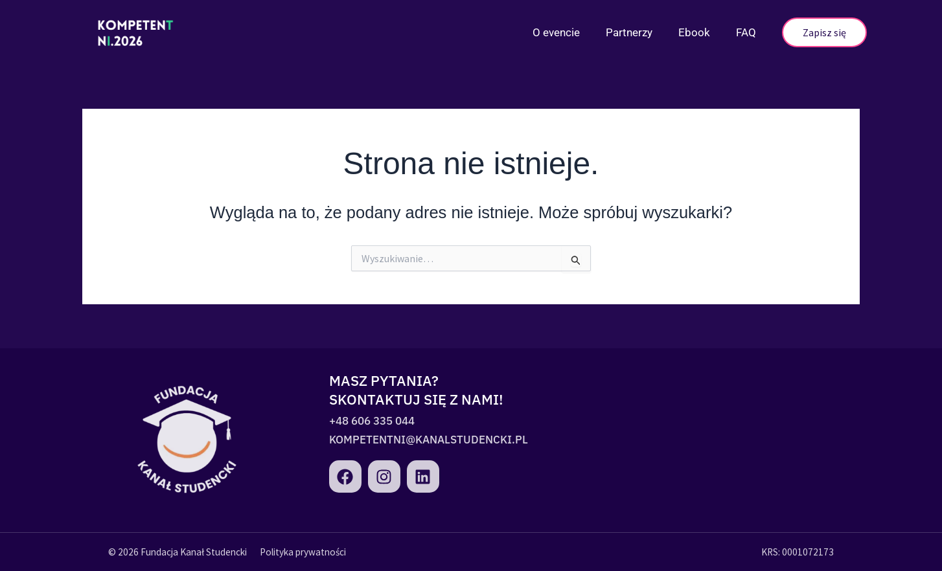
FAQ (746, 32)
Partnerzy (629, 32)
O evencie (556, 32)
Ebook (694, 32)
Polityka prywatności (303, 552)
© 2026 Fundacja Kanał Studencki (177, 552)
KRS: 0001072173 (797, 552)
